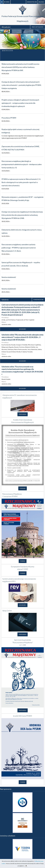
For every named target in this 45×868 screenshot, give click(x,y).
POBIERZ (22, 561)
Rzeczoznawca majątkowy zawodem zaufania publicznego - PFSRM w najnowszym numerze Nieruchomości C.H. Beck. (19, 247)
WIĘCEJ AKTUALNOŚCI (37, 27)
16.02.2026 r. (6, 236)
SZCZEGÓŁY (22, 329)
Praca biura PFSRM (9, 118)
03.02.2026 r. (6, 269)
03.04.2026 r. (6, 109)
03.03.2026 (5, 189)
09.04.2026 (5, 73)
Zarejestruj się (32, 2)
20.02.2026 (5, 203)
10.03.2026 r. (6, 171)
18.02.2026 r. (6, 221)
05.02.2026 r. (6, 254)
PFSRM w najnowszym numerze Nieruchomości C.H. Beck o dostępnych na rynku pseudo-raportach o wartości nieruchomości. (21, 182)
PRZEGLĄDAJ (22, 414)
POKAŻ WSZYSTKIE (38, 299)
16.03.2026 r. (6, 153)
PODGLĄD (22, 488)
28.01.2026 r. (6, 280)
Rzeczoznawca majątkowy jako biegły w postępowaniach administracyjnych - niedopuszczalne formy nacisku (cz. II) (22, 164)
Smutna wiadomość (9, 277)
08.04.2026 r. (6, 91)
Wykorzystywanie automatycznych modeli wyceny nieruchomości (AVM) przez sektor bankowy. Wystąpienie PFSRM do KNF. (20, 67)
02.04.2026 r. (6, 121)
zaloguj (41, 2)
